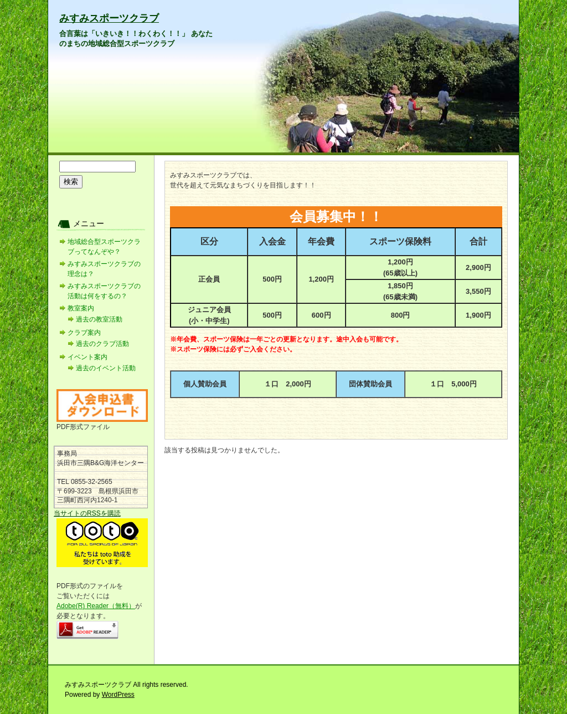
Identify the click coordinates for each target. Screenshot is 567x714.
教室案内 (81, 308)
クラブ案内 (84, 332)
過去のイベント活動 (106, 368)
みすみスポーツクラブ (109, 18)
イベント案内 (87, 357)
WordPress (118, 694)
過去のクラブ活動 (102, 344)
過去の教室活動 (99, 319)
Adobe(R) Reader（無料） (95, 606)
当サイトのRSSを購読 (87, 513)
